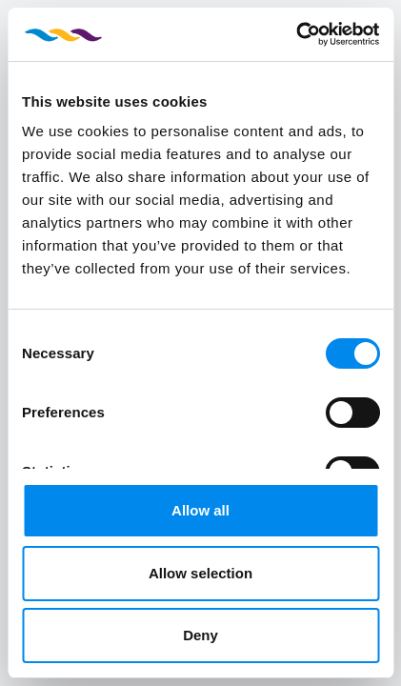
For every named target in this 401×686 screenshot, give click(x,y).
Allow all (200, 510)
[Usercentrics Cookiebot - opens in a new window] (295, 34)
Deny (200, 635)
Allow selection (200, 573)
